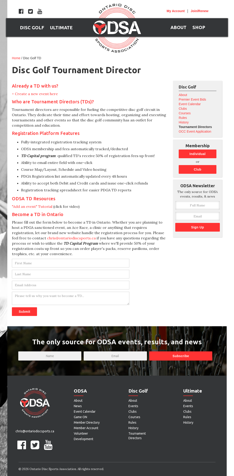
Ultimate (192, 390)
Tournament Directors (195, 127)
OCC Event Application (195, 131)
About (183, 95)
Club (197, 169)
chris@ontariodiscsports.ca (71, 238)
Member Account (86, 428)
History (184, 122)
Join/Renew (199, 11)
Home (16, 58)
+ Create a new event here (35, 93)
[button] (32, 27)
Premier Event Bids (192, 99)
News (78, 406)
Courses (185, 113)
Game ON (80, 417)
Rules (183, 118)
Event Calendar (190, 104)
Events (133, 406)
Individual (197, 154)
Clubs (183, 108)
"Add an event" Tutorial (32, 206)
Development (83, 439)
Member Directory (87, 422)
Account (176, 11)
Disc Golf (138, 390)
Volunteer (81, 433)
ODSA (80, 390)
